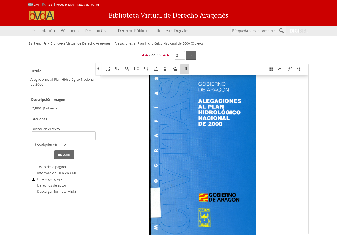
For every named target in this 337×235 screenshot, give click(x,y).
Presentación (43, 30)
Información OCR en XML (57, 173)
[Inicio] (45, 43)
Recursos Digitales (173, 30)
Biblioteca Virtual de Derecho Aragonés (80, 43)
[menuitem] (44, 31)
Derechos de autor (51, 185)
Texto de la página (51, 166)
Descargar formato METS (56, 191)
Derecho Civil (96, 30)
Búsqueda (70, 30)
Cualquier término (51, 144)
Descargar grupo (50, 179)
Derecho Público (132, 30)
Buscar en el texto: (46, 129)
